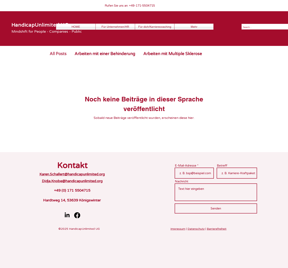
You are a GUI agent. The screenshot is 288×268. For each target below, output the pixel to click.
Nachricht (181, 181)
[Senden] (216, 208)
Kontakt (72, 165)
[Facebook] (77, 215)
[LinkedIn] (67, 215)
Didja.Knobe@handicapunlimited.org (72, 181)
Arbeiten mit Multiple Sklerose (172, 54)
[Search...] (264, 27)
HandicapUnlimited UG (40, 25)
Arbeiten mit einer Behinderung (105, 54)
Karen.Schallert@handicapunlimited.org (72, 174)
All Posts (58, 54)
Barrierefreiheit (217, 229)
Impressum (177, 229)
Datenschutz (196, 229)
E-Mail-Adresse (185, 165)
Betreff (222, 165)
